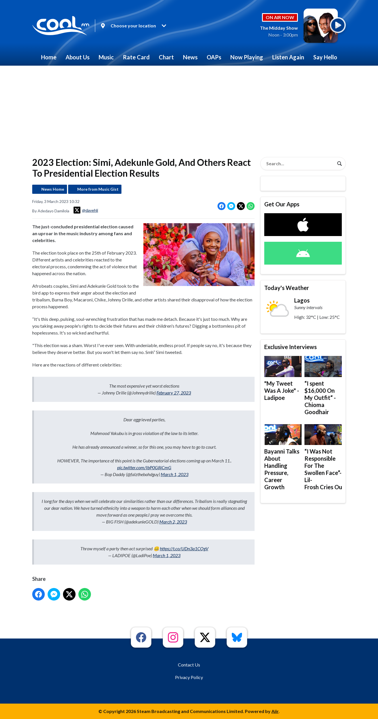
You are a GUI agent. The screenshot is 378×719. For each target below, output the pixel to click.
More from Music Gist (98, 189)
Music (106, 57)
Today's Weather (286, 287)
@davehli (86, 210)
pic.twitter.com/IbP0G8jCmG (144, 467)
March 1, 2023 (174, 474)
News (190, 57)
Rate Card (136, 57)
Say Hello (325, 57)
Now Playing (246, 57)
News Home (52, 189)
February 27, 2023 (174, 392)
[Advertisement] (189, 108)
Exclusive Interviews (290, 346)
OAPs (214, 57)
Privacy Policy (189, 677)
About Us (78, 57)
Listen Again (288, 57)
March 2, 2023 (173, 521)
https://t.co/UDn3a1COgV (184, 548)
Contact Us (189, 664)
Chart (166, 57)
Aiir (275, 711)
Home (48, 57)
